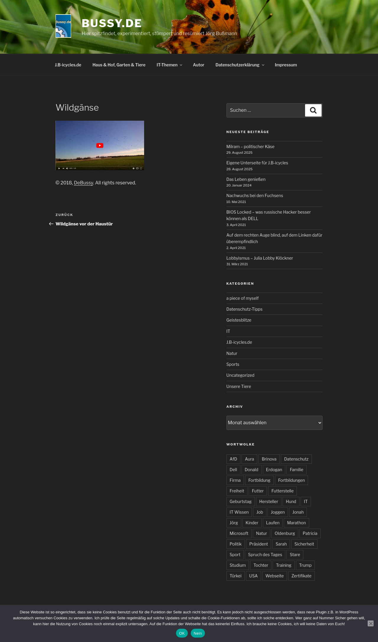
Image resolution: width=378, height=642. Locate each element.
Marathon (296, 522)
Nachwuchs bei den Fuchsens (255, 195)
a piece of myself (243, 298)
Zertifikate (301, 575)
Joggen (278, 512)
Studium (238, 565)
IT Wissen (239, 512)
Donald (251, 469)
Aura (249, 458)
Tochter (260, 565)
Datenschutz (296, 458)
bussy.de (112, 23)
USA (253, 575)
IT (228, 331)
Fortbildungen (291, 480)
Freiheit (237, 490)
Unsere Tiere (239, 386)
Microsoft (239, 533)
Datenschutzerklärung (240, 64)
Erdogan (274, 469)
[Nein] (371, 623)
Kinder (252, 522)
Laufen (273, 522)
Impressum (286, 64)
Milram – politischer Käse (251, 146)
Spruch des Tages (265, 554)
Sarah (281, 543)
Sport (235, 554)
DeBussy (83, 183)
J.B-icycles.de (68, 64)
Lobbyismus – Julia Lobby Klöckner (260, 258)
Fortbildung (259, 480)
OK (182, 633)
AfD (233, 458)
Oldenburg (285, 533)
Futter (258, 490)
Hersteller (268, 501)
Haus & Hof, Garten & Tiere (118, 64)
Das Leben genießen (246, 179)
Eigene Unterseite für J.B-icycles (257, 162)
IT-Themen (170, 64)
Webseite (274, 575)
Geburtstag (241, 501)
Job (259, 512)
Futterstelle (282, 490)
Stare (295, 554)
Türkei (236, 575)
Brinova (269, 458)
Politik (236, 543)
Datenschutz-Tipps (245, 309)
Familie (296, 469)
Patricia (310, 533)
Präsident (258, 543)
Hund (291, 501)
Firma (235, 480)
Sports (233, 364)
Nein (198, 633)
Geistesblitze (239, 319)
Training (283, 565)
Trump (305, 565)
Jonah (298, 512)
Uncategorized (241, 375)
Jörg (234, 522)
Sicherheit (304, 543)
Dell (233, 469)
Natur (232, 353)
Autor (198, 64)
